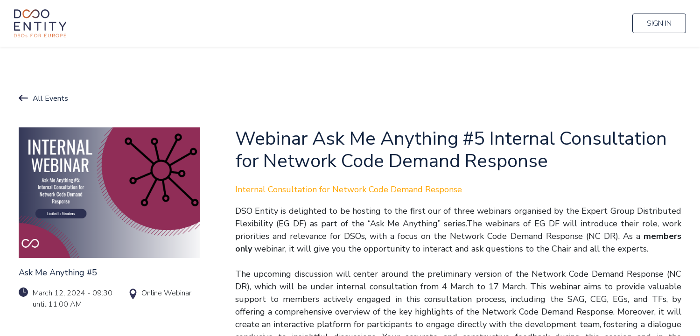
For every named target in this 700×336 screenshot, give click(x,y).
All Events (50, 98)
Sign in (659, 23)
